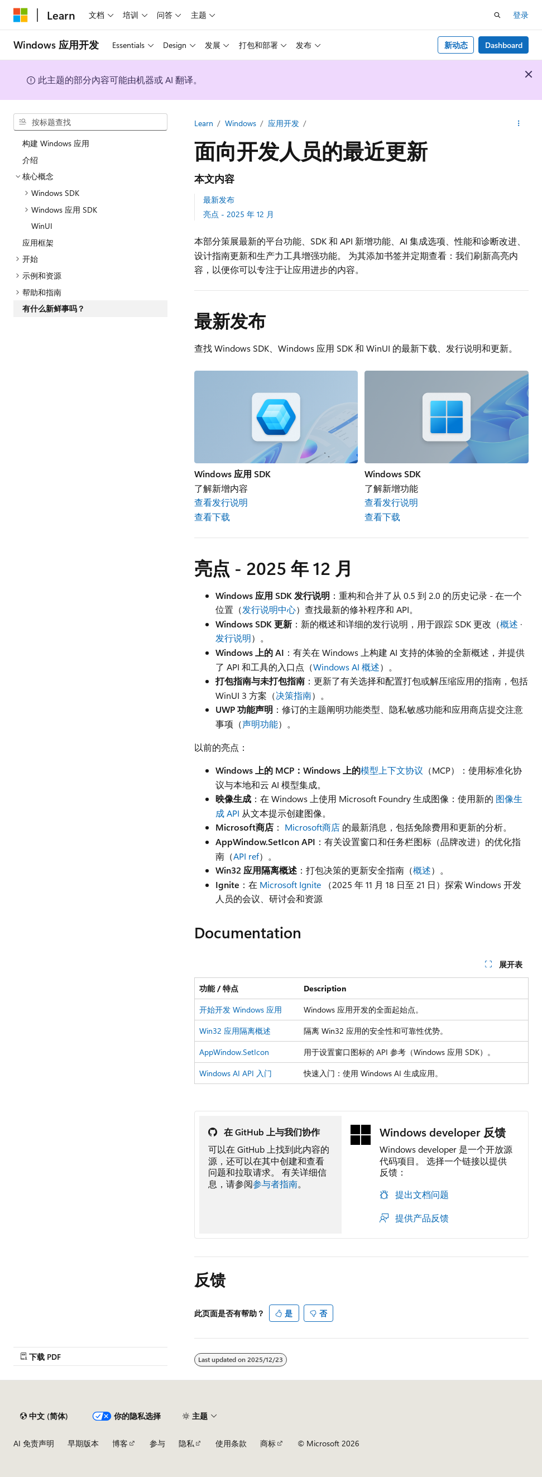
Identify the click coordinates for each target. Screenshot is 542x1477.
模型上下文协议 (392, 770)
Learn (203, 123)
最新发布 (218, 199)
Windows (240, 123)
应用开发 (283, 123)
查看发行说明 (221, 502)
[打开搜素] (497, 15)
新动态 (456, 45)
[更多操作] (519, 123)
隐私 (186, 1443)
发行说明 (233, 638)
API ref (246, 856)
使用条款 (231, 1443)
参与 (157, 1443)
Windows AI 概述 (346, 667)
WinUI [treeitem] (41, 225)
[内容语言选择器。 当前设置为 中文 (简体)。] (44, 1416)
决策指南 (293, 695)
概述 (509, 624)
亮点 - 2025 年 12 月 (238, 214)
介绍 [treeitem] (30, 160)
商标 (268, 1443)
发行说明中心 (269, 609)
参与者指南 (275, 1184)
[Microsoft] (20, 15)
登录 (521, 14)
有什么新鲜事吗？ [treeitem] (53, 308)
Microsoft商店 (312, 827)
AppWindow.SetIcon (234, 1052)
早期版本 (83, 1443)
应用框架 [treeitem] (38, 242)
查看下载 (212, 516)
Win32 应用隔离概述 (235, 1030)
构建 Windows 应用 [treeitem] (55, 143)
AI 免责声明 (33, 1443)
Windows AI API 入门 (235, 1073)
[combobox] (90, 122)
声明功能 (260, 724)
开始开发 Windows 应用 (240, 1009)
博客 (120, 1443)
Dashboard (503, 45)
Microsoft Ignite (290, 884)
